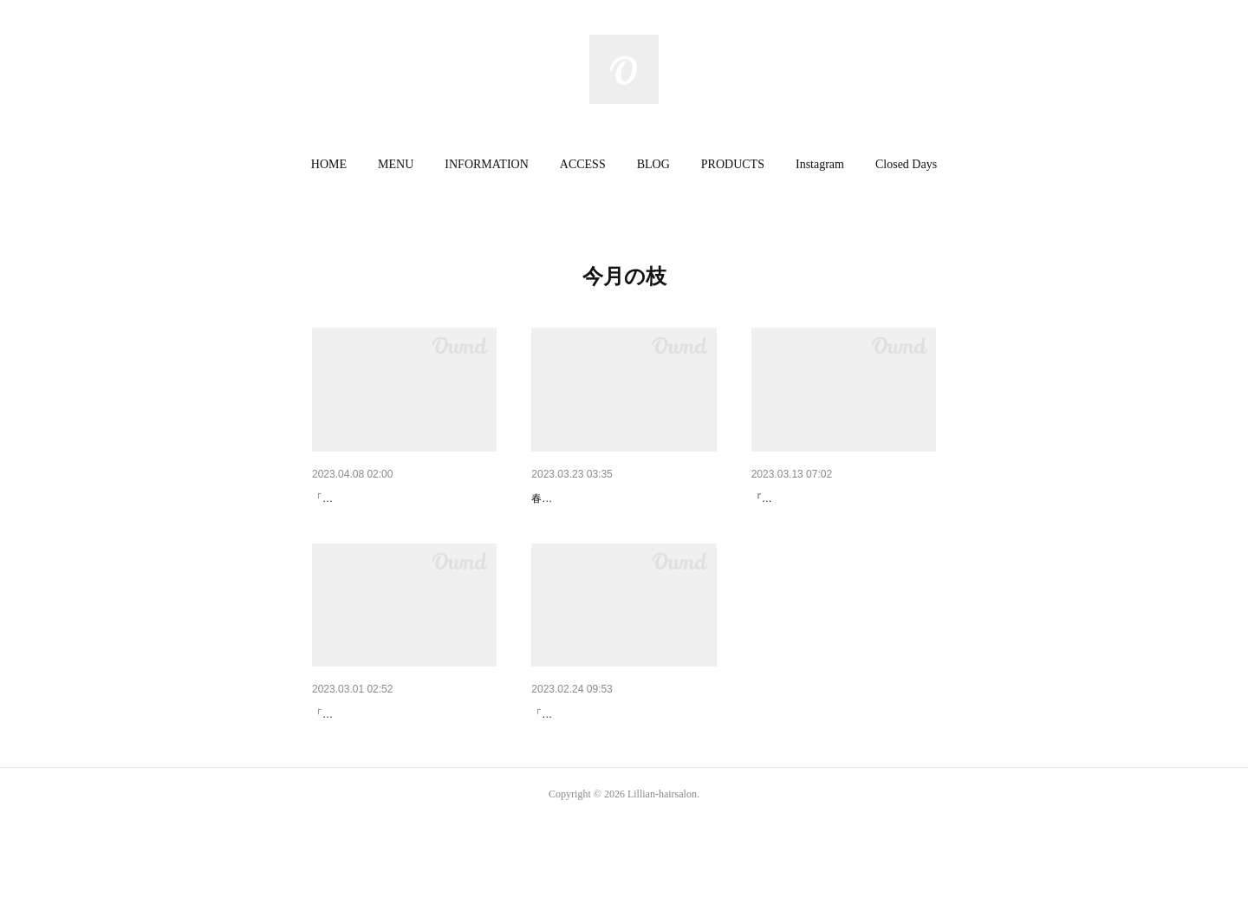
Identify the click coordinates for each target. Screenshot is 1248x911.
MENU (395, 164)
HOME (329, 164)
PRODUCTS (732, 164)
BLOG (653, 164)
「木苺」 (333, 524)
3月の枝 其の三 (577, 498)
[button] (329, 165)
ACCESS (583, 164)
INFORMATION (486, 164)
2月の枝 (553, 759)
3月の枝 (333, 759)
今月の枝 (336, 498)
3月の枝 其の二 (793, 498)
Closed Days (906, 164)
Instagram (820, 164)
